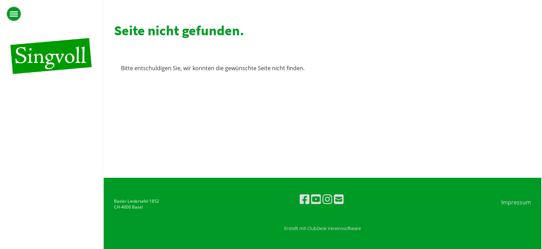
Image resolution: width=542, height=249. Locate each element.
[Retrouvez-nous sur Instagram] (327, 199)
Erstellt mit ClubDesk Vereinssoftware (322, 228)
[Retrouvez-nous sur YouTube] (316, 199)
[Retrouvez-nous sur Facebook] (304, 199)
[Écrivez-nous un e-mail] (339, 199)
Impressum (516, 202)
